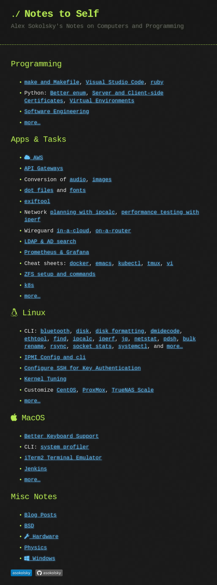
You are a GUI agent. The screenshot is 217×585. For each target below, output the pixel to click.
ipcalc (82, 339)
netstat (145, 339)
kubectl (129, 263)
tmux (153, 263)
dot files (38, 190)
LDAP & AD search (50, 242)
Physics (35, 548)
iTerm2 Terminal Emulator (63, 458)
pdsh (169, 339)
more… (32, 123)
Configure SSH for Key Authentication (82, 368)
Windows (39, 558)
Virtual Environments (102, 101)
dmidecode (165, 331)
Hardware (41, 537)
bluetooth (54, 331)
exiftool (37, 201)
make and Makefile (51, 82)
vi (170, 263)
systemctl (132, 346)
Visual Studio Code (115, 82)
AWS (33, 158)
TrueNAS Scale (133, 390)
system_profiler (64, 447)
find (60, 339)
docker (79, 263)
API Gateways (43, 168)
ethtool (35, 339)
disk (82, 331)
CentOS (66, 390)
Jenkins (35, 469)
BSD (29, 526)
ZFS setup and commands (59, 274)
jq (124, 339)
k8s (29, 285)
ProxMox (94, 390)
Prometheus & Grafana (56, 252)
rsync (58, 346)
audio (78, 180)
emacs (103, 263)
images (102, 180)
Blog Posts (40, 515)
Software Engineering (56, 112)
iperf (107, 339)
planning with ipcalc (82, 212)
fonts (78, 190)
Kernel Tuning (45, 379)
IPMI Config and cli (55, 357)
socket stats (92, 346)
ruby (157, 82)
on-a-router (113, 231)
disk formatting (119, 331)
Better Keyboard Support (61, 436)
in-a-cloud (73, 231)
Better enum (68, 93)
